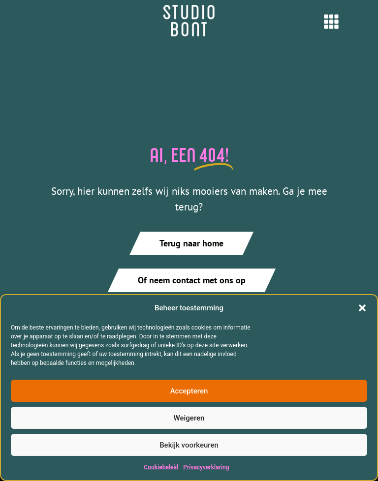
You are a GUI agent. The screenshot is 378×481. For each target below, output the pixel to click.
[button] (362, 308)
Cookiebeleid (161, 467)
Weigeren (189, 418)
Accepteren (189, 391)
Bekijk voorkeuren (189, 445)
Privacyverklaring (206, 467)
